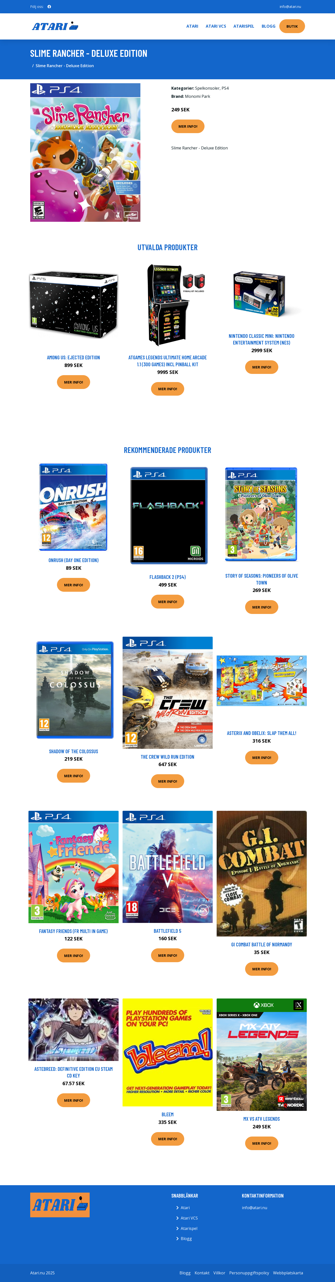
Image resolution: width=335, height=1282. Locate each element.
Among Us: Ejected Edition (73, 357)
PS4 (225, 88)
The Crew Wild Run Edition (167, 756)
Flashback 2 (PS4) (168, 577)
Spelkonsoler (207, 88)
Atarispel (243, 26)
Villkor (219, 1273)
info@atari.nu (290, 6)
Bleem (168, 1114)
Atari (192, 26)
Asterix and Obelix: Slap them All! (261, 733)
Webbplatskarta (288, 1273)
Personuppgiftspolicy (249, 1273)
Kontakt (202, 1273)
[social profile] (49, 6)
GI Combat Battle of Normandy (261, 944)
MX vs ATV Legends (261, 1119)
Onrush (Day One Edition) (74, 560)
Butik (292, 26)
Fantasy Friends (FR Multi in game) (73, 931)
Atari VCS (216, 26)
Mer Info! (188, 126)
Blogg (269, 26)
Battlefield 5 (167, 931)
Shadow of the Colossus (73, 751)
